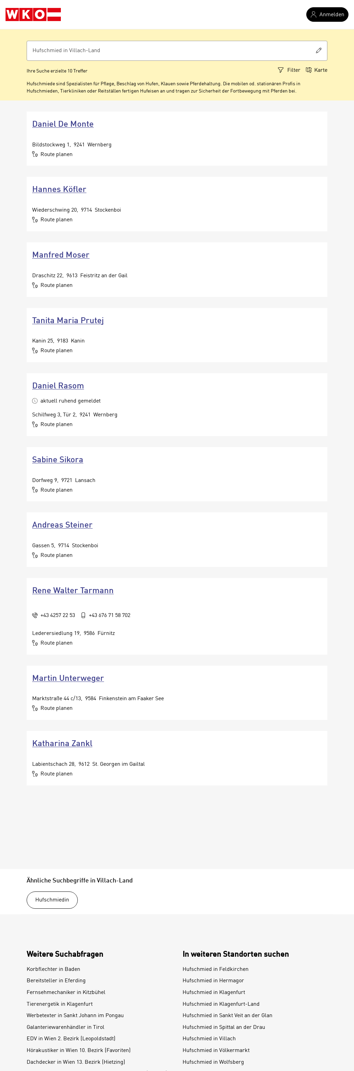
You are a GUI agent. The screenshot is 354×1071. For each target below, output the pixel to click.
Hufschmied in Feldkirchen (216, 969)
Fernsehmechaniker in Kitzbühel (66, 992)
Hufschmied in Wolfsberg (213, 1062)
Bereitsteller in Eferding (56, 981)
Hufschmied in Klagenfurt (214, 992)
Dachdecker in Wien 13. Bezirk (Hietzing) (76, 1062)
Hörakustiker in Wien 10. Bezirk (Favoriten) (79, 1050)
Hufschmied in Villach (209, 1039)
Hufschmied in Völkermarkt (216, 1050)
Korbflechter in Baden (53, 969)
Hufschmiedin (52, 900)
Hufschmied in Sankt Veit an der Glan (227, 1016)
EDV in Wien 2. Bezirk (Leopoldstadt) (71, 1039)
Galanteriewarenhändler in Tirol (65, 1027)
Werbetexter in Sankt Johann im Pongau (75, 1016)
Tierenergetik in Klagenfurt (60, 1004)
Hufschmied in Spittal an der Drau (224, 1027)
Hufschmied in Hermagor (213, 981)
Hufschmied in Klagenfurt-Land (221, 1004)
